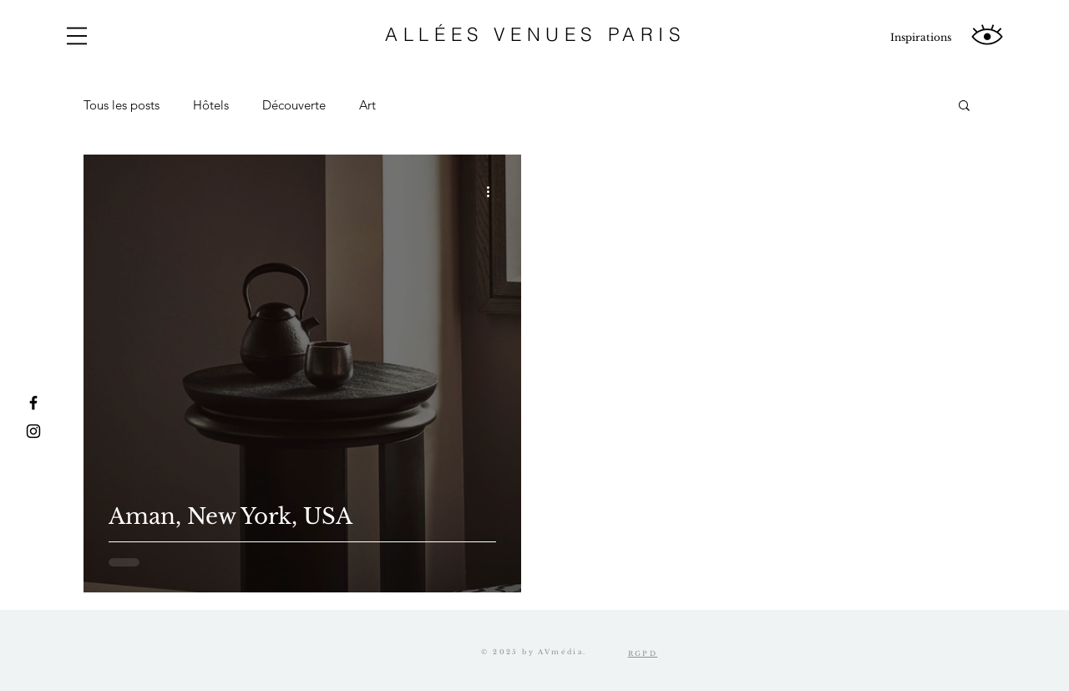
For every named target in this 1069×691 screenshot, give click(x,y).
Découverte (294, 105)
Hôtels (211, 105)
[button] (77, 36)
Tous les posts (122, 105)
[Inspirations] (920, 37)
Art (367, 105)
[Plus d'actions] (494, 191)
